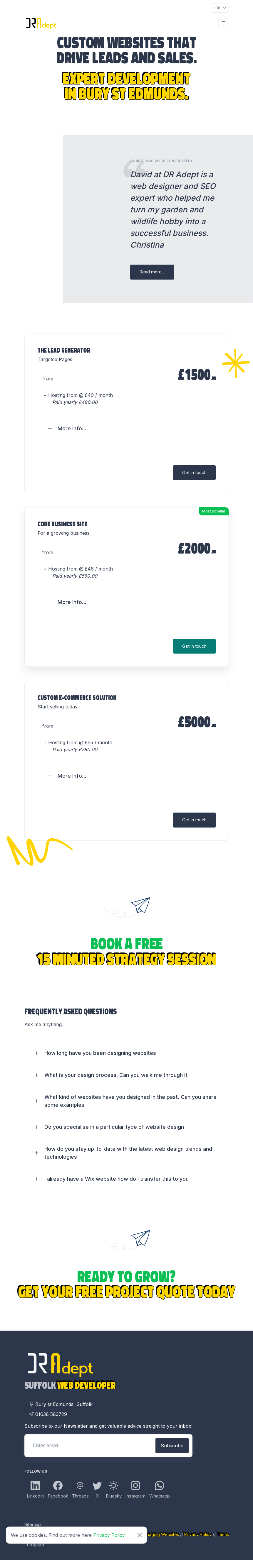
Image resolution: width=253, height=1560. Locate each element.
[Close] (140, 1535)
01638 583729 (48, 1414)
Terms (223, 1534)
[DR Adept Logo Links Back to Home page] (40, 23)
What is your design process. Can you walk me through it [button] (115, 1075)
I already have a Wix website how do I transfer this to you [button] (116, 1179)
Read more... (152, 272)
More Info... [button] (72, 428)
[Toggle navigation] (220, 8)
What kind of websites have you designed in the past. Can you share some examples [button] (130, 1101)
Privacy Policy (109, 1535)
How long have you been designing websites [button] (100, 1053)
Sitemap (32, 1524)
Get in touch (194, 472)
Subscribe (172, 1446)
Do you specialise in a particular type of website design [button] (114, 1127)
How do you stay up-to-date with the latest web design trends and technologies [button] (128, 1153)
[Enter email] (89, 1445)
